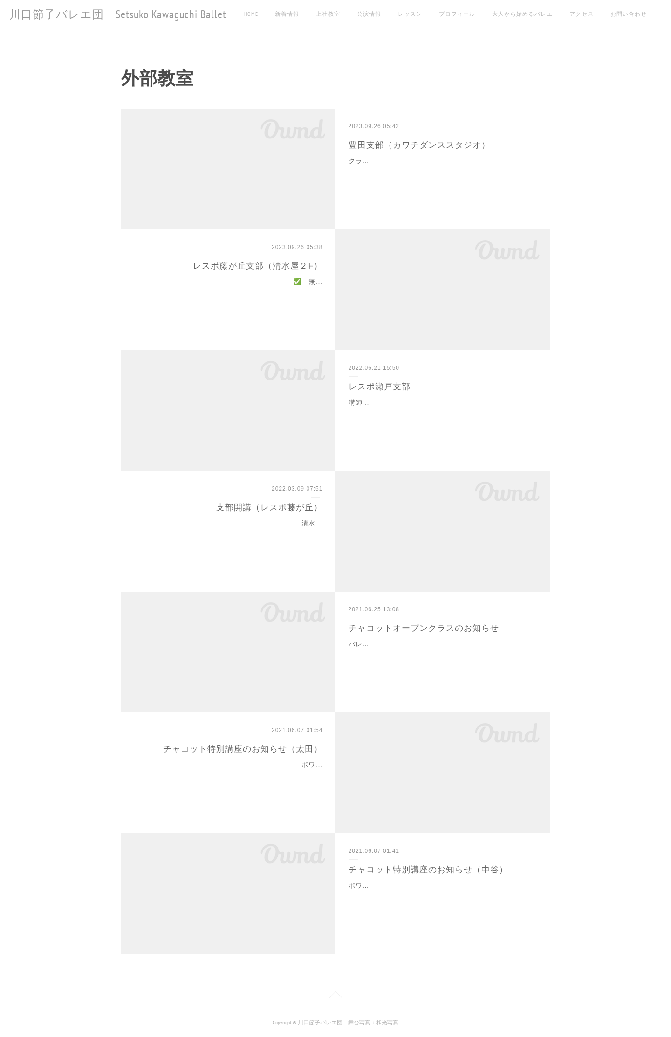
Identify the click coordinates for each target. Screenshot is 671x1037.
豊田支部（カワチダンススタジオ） (419, 145)
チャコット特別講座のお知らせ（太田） (242, 749)
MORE (617, 13)
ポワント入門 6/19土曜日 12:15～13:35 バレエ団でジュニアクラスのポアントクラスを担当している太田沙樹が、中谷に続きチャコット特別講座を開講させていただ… (230, 776)
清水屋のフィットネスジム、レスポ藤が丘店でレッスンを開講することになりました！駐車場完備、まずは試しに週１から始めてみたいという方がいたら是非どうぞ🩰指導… (230, 534)
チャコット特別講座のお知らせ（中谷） (428, 869)
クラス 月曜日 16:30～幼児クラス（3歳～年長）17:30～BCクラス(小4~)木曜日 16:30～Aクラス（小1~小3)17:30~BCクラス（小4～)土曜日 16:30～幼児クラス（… (441, 172)
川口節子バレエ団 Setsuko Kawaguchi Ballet (117, 14)
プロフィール (457, 13)
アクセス (581, 13)
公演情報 (369, 13)
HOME (251, 13)
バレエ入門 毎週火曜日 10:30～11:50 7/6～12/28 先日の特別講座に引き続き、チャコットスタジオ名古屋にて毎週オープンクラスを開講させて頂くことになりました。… (442, 655)
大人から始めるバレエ (522, 13)
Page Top (335, 996)
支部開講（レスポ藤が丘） (269, 507)
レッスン (410, 13)
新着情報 (287, 13)
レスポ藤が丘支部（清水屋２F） (257, 265)
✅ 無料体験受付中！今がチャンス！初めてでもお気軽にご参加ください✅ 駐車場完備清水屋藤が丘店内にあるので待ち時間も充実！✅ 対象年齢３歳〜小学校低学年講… (230, 293)
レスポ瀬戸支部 (380, 386)
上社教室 (328, 13)
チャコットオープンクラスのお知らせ (424, 628)
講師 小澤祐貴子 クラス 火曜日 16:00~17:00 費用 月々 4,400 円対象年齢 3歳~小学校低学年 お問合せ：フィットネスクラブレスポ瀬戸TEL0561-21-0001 (442, 414)
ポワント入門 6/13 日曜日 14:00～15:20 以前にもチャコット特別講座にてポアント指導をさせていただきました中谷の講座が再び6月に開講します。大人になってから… (441, 897)
